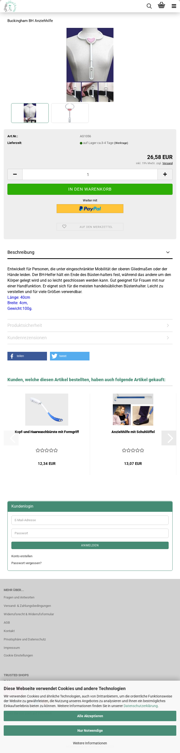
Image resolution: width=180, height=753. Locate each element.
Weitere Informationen (90, 743)
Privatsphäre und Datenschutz (25, 639)
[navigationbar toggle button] (174, 6)
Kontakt (9, 631)
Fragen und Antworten (19, 597)
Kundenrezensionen (27, 337)
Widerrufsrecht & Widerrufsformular (29, 614)
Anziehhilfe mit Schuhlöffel (133, 432)
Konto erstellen (21, 556)
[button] (14, 174)
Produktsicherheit (24, 325)
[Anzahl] (90, 174)
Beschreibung (20, 252)
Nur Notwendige (90, 731)
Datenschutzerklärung (141, 706)
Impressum (12, 648)
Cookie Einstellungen (18, 655)
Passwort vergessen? (26, 563)
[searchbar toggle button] (149, 6)
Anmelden (90, 545)
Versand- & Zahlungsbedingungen (27, 606)
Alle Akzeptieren (90, 716)
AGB (7, 622)
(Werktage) (121, 143)
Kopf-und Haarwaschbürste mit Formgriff (47, 432)
